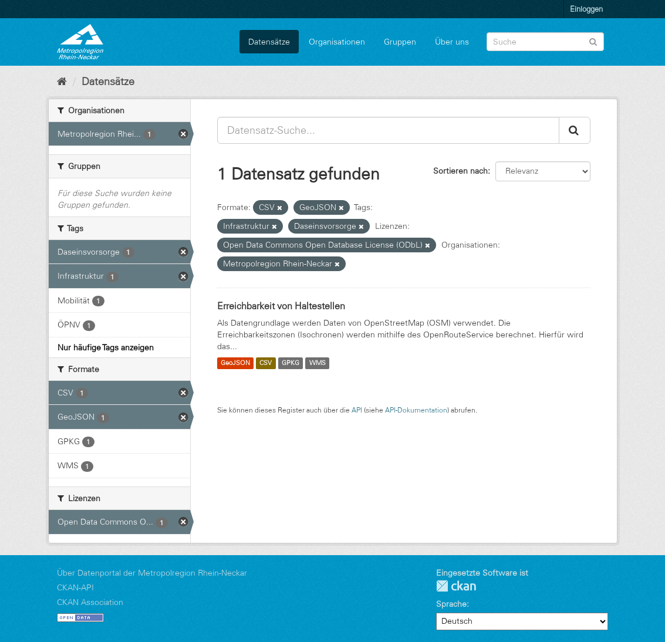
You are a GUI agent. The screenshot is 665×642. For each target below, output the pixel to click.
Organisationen (337, 41)
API (357, 410)
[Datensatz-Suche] (545, 41)
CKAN (456, 586)
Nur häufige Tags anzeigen (106, 347)
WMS (317, 363)
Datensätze (269, 41)
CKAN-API (75, 587)
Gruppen (400, 41)
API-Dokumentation (416, 410)
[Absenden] (593, 41)
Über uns (452, 41)
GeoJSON (235, 363)
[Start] (62, 81)
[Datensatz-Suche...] (388, 130)
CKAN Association (90, 602)
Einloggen (586, 8)
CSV (265, 363)
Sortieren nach (460, 170)
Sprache (451, 604)
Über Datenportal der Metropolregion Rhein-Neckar (152, 572)
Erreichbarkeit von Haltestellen (281, 306)
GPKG (290, 363)
